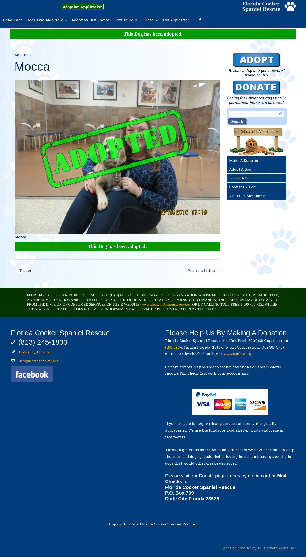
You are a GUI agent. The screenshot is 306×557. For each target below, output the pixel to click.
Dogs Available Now (45, 19)
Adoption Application (86, 7)
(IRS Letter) (175, 347)
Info (149, 19)
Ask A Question (176, 19)
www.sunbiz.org (238, 354)
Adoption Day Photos (90, 19)
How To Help (125, 19)
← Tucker (23, 270)
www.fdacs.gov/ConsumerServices (167, 305)
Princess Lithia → (203, 270)
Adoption (23, 54)
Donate (206, 476)
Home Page (12, 19)
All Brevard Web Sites (276, 548)
